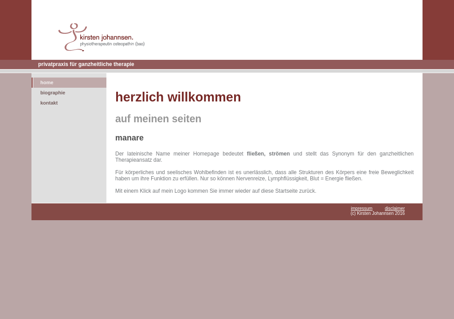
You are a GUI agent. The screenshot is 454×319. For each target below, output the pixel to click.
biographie (52, 92)
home (46, 82)
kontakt (49, 102)
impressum (361, 208)
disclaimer (395, 208)
